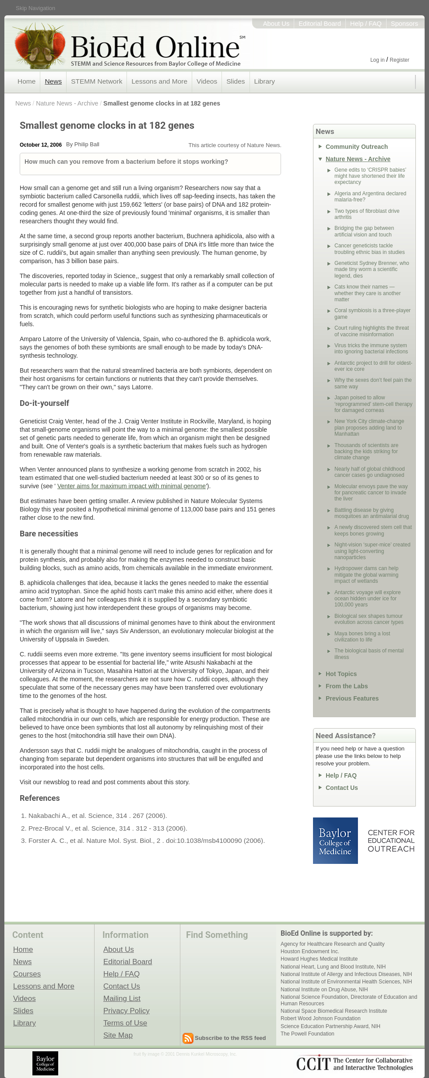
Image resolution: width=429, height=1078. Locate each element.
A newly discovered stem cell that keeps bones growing (373, 530)
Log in (377, 60)
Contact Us (342, 787)
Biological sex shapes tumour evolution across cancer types (369, 619)
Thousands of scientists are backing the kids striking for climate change (366, 451)
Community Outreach (357, 146)
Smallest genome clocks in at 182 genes (161, 103)
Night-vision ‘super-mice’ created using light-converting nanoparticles (372, 551)
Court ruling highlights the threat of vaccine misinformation (371, 331)
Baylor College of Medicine (336, 840)
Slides (235, 81)
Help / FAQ (366, 23)
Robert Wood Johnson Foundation (321, 1018)
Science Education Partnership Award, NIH (330, 1026)
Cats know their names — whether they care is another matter (367, 293)
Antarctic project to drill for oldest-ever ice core (373, 366)
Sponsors (404, 23)
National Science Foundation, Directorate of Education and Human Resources (349, 1000)
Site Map (118, 1035)
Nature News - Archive (67, 103)
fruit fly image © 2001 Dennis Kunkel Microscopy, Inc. (185, 1054)
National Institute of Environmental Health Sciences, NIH (346, 982)
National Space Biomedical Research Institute (334, 1011)
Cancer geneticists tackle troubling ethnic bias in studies (369, 249)
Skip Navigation (35, 8)
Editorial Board (320, 23)
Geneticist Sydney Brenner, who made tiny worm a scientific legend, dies (371, 269)
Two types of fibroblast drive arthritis (367, 214)
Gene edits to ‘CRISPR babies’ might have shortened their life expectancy (370, 176)
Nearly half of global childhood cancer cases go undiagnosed (369, 472)
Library (264, 81)
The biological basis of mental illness (369, 654)
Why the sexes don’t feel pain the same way (373, 383)
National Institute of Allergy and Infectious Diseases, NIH (346, 974)
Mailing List (122, 998)
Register (399, 60)
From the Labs (347, 686)
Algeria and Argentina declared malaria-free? (370, 196)
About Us (276, 23)
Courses (27, 974)
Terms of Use (125, 1023)
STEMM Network (96, 81)
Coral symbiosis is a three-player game (372, 313)
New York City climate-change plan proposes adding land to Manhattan (369, 427)
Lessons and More (159, 81)
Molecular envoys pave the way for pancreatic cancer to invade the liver (371, 492)
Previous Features (352, 698)
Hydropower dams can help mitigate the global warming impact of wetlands (366, 574)
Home (26, 81)
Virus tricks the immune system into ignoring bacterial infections (371, 348)
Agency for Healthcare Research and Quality (332, 944)
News (53, 81)
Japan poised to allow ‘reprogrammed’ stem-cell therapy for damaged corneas (373, 404)
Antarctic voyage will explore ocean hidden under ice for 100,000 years (367, 598)
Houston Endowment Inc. (310, 951)
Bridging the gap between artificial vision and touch (364, 231)
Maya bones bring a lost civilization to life (362, 637)
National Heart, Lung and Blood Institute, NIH (333, 967)
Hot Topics (341, 673)
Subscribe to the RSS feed (230, 1038)
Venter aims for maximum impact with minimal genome (131, 486)
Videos (207, 81)
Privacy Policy (126, 1011)
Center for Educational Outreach (391, 840)
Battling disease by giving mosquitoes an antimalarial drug (371, 513)
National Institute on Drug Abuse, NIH (324, 989)
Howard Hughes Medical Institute (319, 959)
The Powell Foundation (307, 1034)
